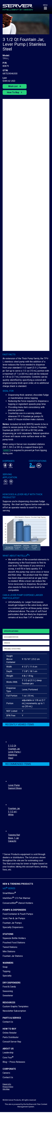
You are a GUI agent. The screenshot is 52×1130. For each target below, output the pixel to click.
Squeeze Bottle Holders (14, 938)
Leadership (8, 1052)
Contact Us (8, 1022)
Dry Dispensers (11, 982)
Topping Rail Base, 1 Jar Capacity (14, 838)
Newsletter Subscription (14, 1011)
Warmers (8, 963)
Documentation (11, 637)
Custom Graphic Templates (15, 1006)
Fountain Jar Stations (13, 956)
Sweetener (8, 995)
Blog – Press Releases (14, 1062)
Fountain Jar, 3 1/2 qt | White (14, 811)
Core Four (8, 1057)
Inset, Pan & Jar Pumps (14, 918)
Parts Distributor (11, 1037)
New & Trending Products (18, 884)
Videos (7, 643)
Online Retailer (10, 1032)
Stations (8, 934)
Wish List (13, 86)
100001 (6, 450)
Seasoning (8, 991)
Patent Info (7, 1084)
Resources (9, 1002)
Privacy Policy (8, 1087)
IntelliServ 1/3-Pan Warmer (16, 898)
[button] (45, 7)
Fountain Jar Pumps (12, 923)
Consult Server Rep (12, 1041)
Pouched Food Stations (14, 942)
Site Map (6, 1089)
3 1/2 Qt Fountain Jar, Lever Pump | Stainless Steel (14, 751)
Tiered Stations (10, 947)
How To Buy (13, 92)
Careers (6, 1073)
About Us (8, 1048)
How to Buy (9, 1028)
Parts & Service (12, 1018)
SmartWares (9, 893)
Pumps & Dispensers (14, 910)
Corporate (9, 1069)
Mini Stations (9, 951)
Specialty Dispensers (13, 927)
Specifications (11, 631)
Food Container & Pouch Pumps (18, 914)
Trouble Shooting (12, 649)
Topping (6, 971)
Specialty (7, 975)
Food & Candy (9, 986)
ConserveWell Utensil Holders (18, 903)
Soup (5, 967)
